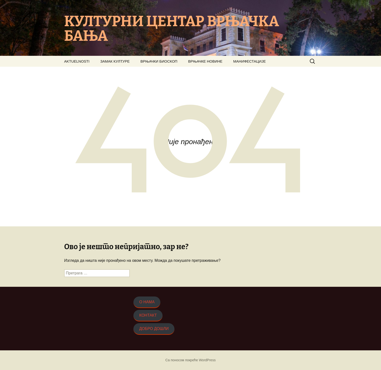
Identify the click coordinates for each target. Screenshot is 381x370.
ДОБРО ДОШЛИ (154, 329)
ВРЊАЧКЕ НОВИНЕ (205, 61)
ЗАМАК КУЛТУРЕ (115, 61)
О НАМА (147, 302)
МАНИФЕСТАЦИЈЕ (249, 61)
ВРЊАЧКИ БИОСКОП (158, 61)
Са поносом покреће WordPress (190, 360)
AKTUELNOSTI (76, 61)
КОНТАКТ (148, 315)
